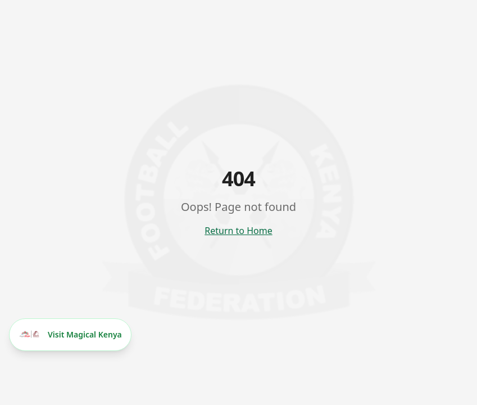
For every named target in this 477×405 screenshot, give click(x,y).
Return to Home (238, 230)
